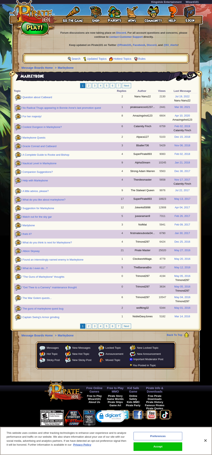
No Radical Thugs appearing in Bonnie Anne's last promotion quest (61, 107)
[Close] (205, 443)
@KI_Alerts (170, 45)
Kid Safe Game (133, 389)
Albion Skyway (31, 251)
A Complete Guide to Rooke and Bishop (45, 154)
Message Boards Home (37, 67)
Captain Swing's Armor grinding (40, 317)
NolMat (142, 224)
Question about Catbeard (37, 97)
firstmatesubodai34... (142, 233)
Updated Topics (96, 58)
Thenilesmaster (143, 179)
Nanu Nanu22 (142, 96)
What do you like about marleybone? (43, 199)
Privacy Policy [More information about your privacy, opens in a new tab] (82, 447)
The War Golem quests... (37, 298)
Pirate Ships (115, 402)
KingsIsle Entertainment (166, 1)
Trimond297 (143, 241)
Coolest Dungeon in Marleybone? (42, 127)
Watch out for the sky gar (37, 216)
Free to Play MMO (115, 389)
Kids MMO (133, 402)
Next (126, 85)
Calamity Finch (142, 126)
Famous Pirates (154, 405)
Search (75, 58)
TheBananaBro (142, 267)
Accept (157, 449)
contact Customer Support (126, 36)
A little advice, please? (35, 191)
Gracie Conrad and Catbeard (39, 146)
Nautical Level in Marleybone (39, 163)
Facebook (139, 45)
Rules (142, 58)
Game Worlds (115, 399)
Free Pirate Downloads (155, 397)
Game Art (115, 405)
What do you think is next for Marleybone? (47, 242)
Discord (121, 32)
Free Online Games (94, 389)
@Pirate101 (124, 45)
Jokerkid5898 (142, 207)
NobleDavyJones (142, 316)
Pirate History (154, 402)
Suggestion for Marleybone (38, 208)
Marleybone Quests (33, 137)
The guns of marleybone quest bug (42, 308)
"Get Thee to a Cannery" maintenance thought (49, 287)
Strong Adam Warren (142, 171)
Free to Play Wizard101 (94, 397)
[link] (110, 417)
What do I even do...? (35, 268)
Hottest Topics (122, 58)
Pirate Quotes (154, 408)
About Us (94, 402)
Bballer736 (142, 145)
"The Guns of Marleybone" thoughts (43, 276)
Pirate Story (115, 395)
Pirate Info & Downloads (154, 389)
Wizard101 (192, 1)
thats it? (27, 233)
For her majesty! (32, 116)
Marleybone (66, 67)
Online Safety (133, 397)
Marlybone (28, 225)
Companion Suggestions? (37, 171)
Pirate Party (133, 405)
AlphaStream (142, 162)
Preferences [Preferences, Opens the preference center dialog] (158, 438)
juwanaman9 (142, 216)
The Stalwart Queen (143, 190)
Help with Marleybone (35, 180)
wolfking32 (142, 307)
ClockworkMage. (142, 258)
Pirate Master (142, 250)
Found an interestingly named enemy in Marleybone (52, 259)
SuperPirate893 (142, 153)
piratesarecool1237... (142, 107)
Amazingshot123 (142, 115)
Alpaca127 (142, 136)
